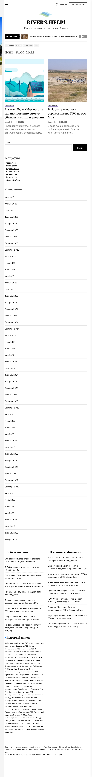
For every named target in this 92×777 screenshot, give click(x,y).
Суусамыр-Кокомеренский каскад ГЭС (23, 711)
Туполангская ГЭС (12, 720)
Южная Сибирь (13, 188)
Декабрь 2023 (11, 396)
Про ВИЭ (8, 762)
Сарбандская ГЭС (11, 703)
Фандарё (39, 726)
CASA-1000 (9, 651)
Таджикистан (12, 176)
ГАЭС (7, 663)
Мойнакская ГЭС (14, 686)
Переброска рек (24, 697)
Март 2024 (10, 376)
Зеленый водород (20, 762)
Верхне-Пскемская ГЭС (32, 660)
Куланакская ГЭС (32, 680)
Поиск (7, 150)
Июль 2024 (10, 350)
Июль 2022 (10, 508)
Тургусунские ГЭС (26, 720)
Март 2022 (10, 534)
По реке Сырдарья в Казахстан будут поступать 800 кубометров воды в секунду (23, 636)
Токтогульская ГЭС (12, 717)
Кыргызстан (53, 105)
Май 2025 (9, 284)
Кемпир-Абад (23, 677)
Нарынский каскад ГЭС (31, 686)
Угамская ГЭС (18, 723)
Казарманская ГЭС (24, 665)
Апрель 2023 (11, 448)
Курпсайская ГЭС (11, 683)
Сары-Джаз (9, 706)
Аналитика (9, 654)
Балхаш (31, 654)
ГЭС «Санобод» (30, 663)
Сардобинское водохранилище (31, 703)
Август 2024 (11, 343)
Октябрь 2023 (11, 409)
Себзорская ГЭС (20, 706)
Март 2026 (10, 218)
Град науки (57, 762)
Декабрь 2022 (11, 475)
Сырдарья (8, 714)
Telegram (20, 757)
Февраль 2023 (11, 462)
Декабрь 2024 (11, 317)
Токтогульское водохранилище (32, 717)
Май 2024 (9, 363)
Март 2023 (10, 455)
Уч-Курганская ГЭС (28, 726)
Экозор (49, 762)
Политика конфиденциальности (60, 757)
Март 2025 (10, 297)
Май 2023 (9, 442)
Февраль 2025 (11, 304)
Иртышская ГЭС (11, 665)
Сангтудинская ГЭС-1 (26, 700)
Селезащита (22, 709)
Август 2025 (11, 264)
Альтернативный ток (37, 762)
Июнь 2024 (10, 356)
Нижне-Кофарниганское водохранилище (20, 688)
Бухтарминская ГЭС (12, 657)
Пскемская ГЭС (37, 697)
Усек (26, 723)
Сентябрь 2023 (12, 416)
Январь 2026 (11, 231)
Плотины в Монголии (65, 560)
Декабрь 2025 (11, 238)
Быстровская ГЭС (27, 657)
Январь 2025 (11, 310)
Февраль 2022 (11, 541)
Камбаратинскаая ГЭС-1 (17, 668)
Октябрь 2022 (11, 488)
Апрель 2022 (11, 527)
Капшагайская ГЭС (17, 671)
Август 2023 (11, 422)
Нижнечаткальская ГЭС (24, 691)
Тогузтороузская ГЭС (27, 714)
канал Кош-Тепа (37, 737)
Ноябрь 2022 (11, 481)
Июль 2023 (10, 429)
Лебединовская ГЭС (26, 683)
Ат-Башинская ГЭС (20, 654)
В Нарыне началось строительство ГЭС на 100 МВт (66, 113)
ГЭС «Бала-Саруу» (16, 663)
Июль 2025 (10, 271)
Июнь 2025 (10, 277)
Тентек (15, 714)
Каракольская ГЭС (29, 674)
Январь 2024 (11, 389)
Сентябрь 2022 (12, 495)
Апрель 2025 (11, 291)
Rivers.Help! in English (37, 757)
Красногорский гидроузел (15, 680)
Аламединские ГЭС (36, 651)
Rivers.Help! (46, 22)
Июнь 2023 (10, 435)
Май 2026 (9, 205)
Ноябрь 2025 (11, 244)
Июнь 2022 (10, 514)
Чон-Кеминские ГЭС (16, 731)
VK (27, 757)
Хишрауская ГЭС (24, 729)
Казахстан (11, 171)
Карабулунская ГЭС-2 (13, 674)
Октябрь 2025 (11, 251)
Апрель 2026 (11, 212)
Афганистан (11, 185)
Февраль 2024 (11, 383)
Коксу (31, 677)
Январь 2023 (11, 468)
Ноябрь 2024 (11, 323)
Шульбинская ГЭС (11, 734)
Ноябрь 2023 (11, 402)
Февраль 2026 (11, 225)
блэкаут (28, 737)
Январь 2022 (11, 547)
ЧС (32, 729)
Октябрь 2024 (11, 330)
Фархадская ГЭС (11, 729)
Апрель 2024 (11, 370)
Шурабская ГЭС (25, 734)
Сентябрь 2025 (12, 258)
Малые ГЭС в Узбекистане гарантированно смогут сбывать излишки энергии (24, 117)
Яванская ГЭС (18, 737)
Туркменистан (12, 179)
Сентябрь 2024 (12, 337)
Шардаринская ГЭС (32, 731)
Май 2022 (9, 521)
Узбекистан (9, 105)
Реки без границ (11, 700)
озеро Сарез (9, 740)
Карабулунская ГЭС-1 (33, 671)
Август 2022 (11, 501)
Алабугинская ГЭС (21, 651)
